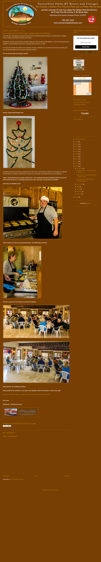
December (80, 168)
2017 (76, 159)
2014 (76, 166)
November (80, 184)
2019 (76, 154)
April (78, 186)
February (79, 191)
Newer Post (6, 476)
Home (36, 476)
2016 (76, 161)
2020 (76, 151)
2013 (76, 197)
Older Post (66, 476)
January (79, 194)
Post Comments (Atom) (16, 479)
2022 (76, 146)
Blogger (89, 203)
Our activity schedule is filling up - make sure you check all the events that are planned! (26, 394)
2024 (76, 141)
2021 (76, 149)
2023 (76, 144)
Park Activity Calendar (79, 104)
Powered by (85, 52)
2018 (76, 156)
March (79, 189)
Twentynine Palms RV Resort (81, 102)
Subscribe (85, 47)
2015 (76, 164)
